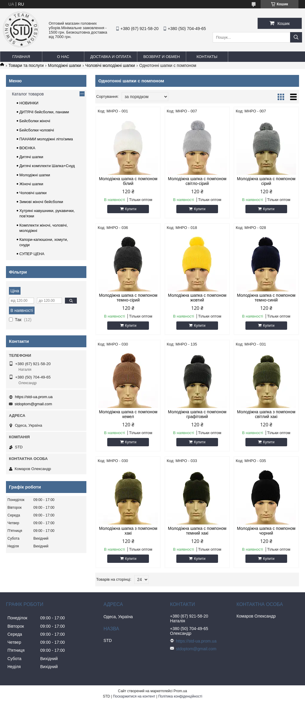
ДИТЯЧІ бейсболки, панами (44, 112)
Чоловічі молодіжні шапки (110, 65)
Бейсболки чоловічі (36, 130)
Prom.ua (180, 691)
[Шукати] (296, 37)
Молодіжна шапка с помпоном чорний (266, 530)
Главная (21, 56)
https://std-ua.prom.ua (33, 397)
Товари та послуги (25, 65)
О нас (63, 56)
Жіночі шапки (31, 184)
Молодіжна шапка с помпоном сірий (266, 181)
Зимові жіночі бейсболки (41, 202)
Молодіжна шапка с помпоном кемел (128, 414)
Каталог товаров (28, 94)
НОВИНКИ (28, 103)
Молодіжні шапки (64, 65)
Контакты (207, 56)
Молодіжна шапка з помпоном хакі (128, 530)
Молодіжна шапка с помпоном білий (128, 181)
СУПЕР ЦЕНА (31, 254)
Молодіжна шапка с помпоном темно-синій (266, 297)
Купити (130, 209)
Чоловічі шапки (32, 193)
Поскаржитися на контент (134, 696)
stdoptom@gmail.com (33, 404)
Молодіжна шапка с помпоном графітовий (197, 414)
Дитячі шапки (31, 157)
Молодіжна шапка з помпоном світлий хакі (266, 414)
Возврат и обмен (161, 56)
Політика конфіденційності (180, 696)
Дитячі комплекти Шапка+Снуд (47, 166)
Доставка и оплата (110, 56)
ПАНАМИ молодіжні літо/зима (46, 139)
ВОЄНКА (27, 148)
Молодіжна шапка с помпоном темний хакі (197, 530)
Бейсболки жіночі (34, 121)
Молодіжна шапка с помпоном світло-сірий (197, 181)
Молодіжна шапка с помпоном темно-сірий (128, 297)
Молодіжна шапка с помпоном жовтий (197, 297)
